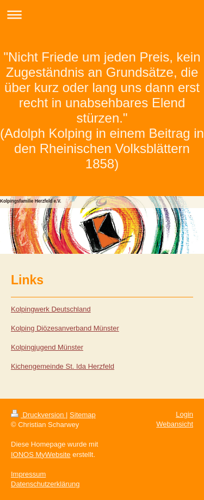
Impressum (28, 474)
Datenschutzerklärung (45, 484)
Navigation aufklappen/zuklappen (102, 14)
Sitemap (83, 415)
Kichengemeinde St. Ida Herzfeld (62, 366)
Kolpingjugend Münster (47, 347)
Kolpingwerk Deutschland (51, 309)
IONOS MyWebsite (41, 454)
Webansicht (174, 424)
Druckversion (38, 415)
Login (184, 414)
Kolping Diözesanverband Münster (65, 328)
